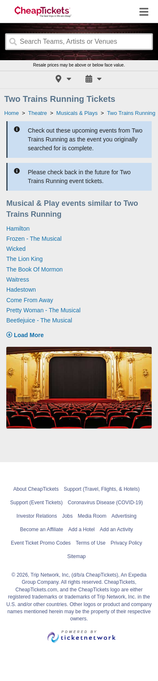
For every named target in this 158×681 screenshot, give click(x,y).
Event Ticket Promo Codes (41, 543)
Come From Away (29, 300)
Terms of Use (91, 543)
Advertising (124, 516)
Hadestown (21, 289)
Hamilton (17, 228)
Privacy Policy (126, 543)
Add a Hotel (81, 529)
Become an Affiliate (42, 529)
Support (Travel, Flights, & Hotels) (101, 489)
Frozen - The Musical (34, 238)
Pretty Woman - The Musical (43, 310)
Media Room (92, 516)
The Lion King (24, 258)
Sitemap (76, 556)
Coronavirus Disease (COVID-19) (105, 502)
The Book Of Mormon (34, 269)
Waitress (17, 279)
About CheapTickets (36, 489)
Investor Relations (36, 516)
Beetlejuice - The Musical (39, 320)
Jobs (67, 516)
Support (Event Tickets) (36, 502)
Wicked (16, 248)
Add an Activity (116, 529)
